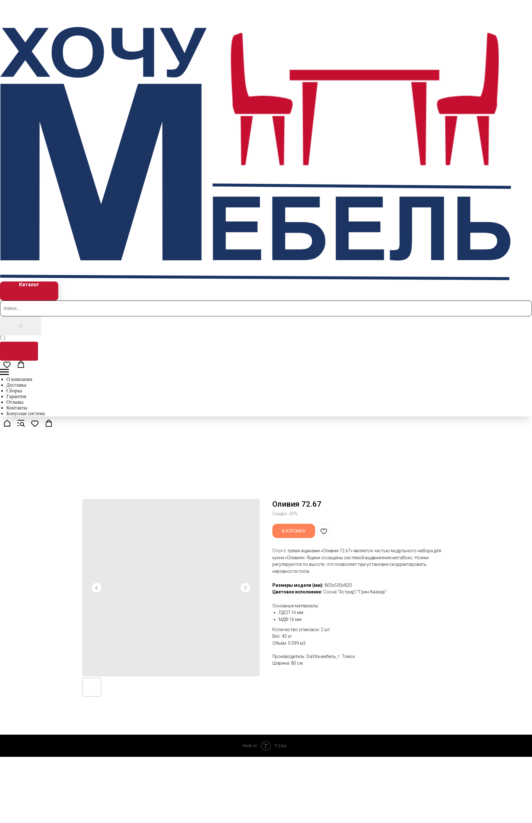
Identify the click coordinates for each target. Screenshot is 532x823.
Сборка (14, 390)
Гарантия (16, 396)
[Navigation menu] (4, 372)
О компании (19, 379)
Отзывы (14, 402)
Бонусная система (25, 413)
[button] (7, 364)
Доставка (16, 385)
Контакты (16, 407)
